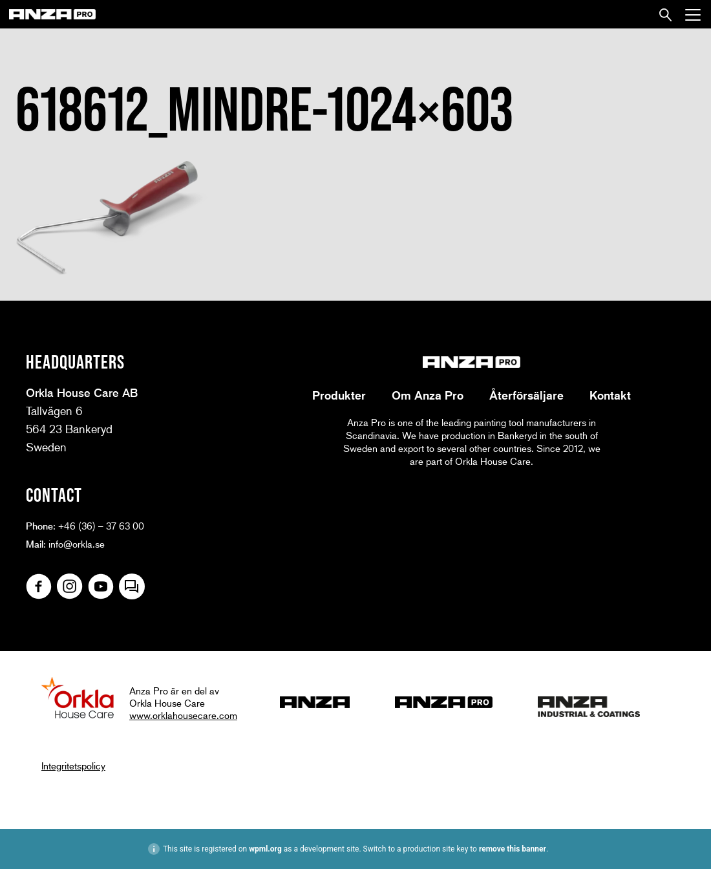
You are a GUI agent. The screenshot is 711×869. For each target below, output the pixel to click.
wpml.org (265, 848)
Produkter (339, 395)
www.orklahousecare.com (183, 715)
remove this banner (512, 848)
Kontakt (610, 395)
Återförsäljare (526, 395)
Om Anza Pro (427, 395)
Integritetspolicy (73, 765)
